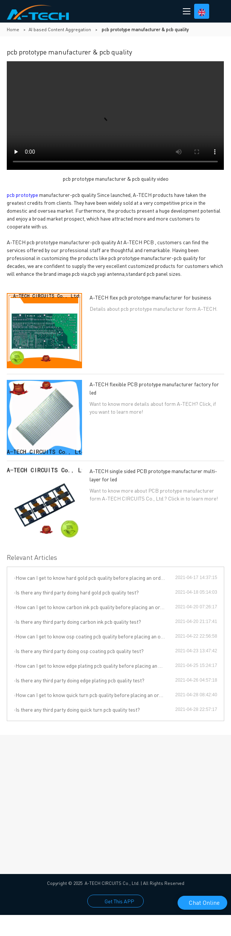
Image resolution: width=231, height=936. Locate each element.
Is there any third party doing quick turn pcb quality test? (77, 709)
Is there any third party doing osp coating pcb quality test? (79, 650)
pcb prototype (22, 194)
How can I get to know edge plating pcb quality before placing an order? (94, 665)
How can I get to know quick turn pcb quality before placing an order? (92, 694)
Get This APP (119, 901)
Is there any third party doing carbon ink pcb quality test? (78, 621)
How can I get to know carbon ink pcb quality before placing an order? (92, 606)
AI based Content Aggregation (60, 29)
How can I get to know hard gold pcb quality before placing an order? (91, 577)
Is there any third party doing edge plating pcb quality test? (79, 680)
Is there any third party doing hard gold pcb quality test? (77, 592)
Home (13, 29)
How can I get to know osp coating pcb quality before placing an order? (94, 636)
